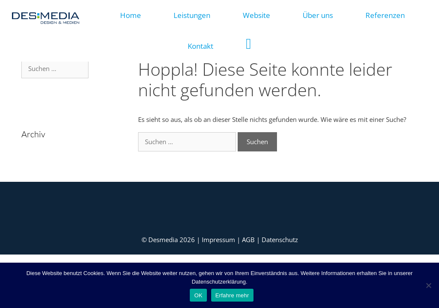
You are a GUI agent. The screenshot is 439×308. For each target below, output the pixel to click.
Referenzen (385, 15)
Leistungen (192, 15)
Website (256, 15)
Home (130, 15)
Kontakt (200, 46)
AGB (249, 239)
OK (198, 295)
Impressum (219, 239)
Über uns (318, 15)
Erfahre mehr (232, 295)
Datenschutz (280, 239)
